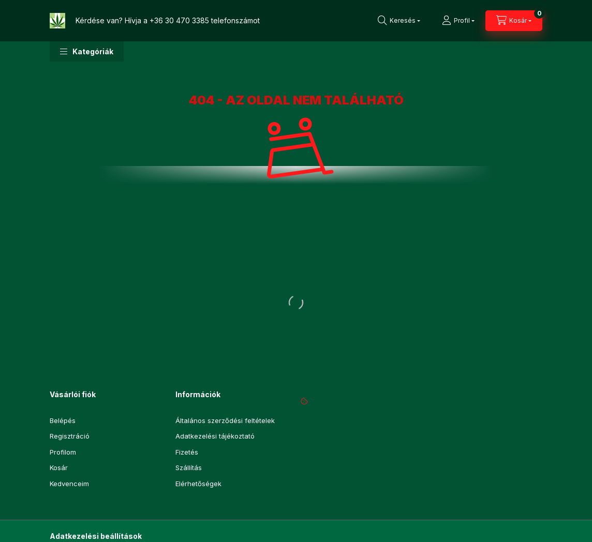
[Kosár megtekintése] (513, 20)
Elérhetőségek (198, 483)
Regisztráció (70, 436)
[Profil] (458, 20)
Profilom (63, 452)
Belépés (63, 420)
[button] (87, 51)
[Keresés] (399, 20)
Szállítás (188, 467)
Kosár (59, 467)
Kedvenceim (69, 483)
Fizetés (186, 452)
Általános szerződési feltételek (225, 420)
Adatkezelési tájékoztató (215, 436)
